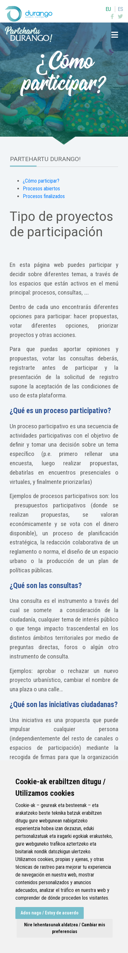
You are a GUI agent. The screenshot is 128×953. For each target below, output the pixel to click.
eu (108, 9)
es (120, 9)
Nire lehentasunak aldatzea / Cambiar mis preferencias (64, 928)
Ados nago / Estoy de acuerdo (50, 912)
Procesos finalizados (44, 196)
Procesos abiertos (41, 189)
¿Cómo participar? (41, 181)
